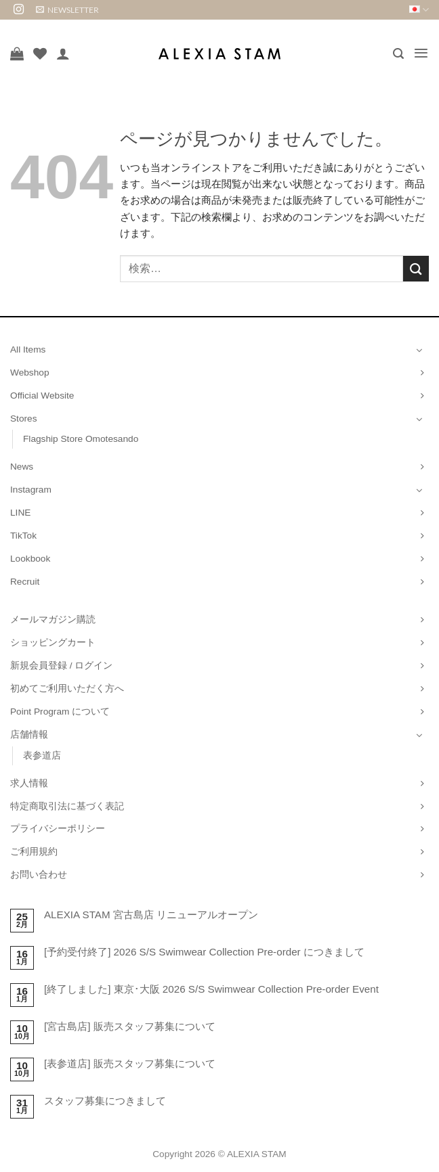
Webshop (29, 372)
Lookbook (30, 559)
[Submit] (416, 268)
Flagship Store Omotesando (80, 439)
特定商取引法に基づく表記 (67, 806)
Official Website (42, 395)
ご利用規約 (34, 852)
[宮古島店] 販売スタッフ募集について (129, 1026)
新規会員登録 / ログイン (61, 665)
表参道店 (42, 755)
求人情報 (29, 783)
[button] (67, 9)
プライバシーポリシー (57, 829)
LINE (20, 513)
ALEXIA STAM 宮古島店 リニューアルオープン (151, 914)
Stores (23, 418)
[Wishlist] (40, 53)
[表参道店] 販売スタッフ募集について (129, 1063)
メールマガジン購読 (53, 619)
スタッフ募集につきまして (105, 1100)
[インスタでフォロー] (19, 10)
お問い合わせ (38, 875)
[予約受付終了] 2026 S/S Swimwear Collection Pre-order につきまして (204, 951)
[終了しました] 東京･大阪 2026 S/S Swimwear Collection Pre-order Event (211, 989)
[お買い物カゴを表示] (17, 53)
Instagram (30, 489)
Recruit (24, 582)
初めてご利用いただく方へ (67, 688)
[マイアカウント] (63, 53)
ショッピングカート (53, 642)
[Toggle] (419, 350)
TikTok (23, 536)
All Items (27, 349)
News (21, 466)
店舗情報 (29, 734)
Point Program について (60, 711)
